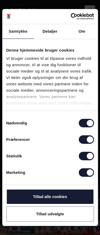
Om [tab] (82, 31)
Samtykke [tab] (18, 31)
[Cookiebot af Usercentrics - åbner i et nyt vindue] (71, 16)
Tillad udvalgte (50, 214)
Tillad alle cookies (50, 196)
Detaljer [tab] (50, 31)
